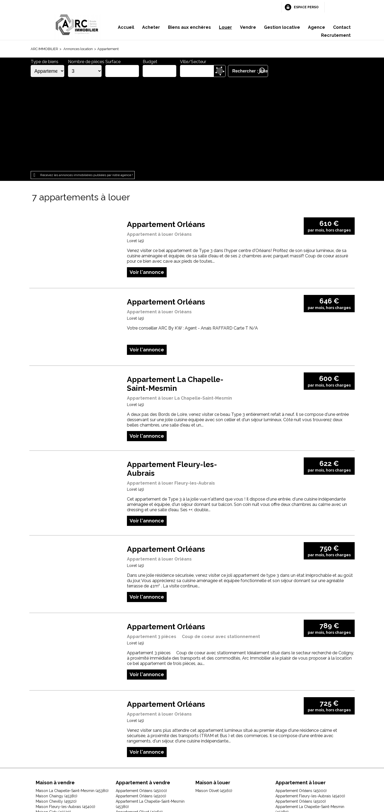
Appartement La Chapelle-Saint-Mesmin (175, 293)
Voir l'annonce (147, 181)
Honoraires (156, 778)
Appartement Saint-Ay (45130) (300, 727)
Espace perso (306, 7)
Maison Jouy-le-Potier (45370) (61, 737)
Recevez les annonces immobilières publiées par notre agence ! (86, 84)
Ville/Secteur (193, 61)
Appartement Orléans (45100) (141, 705)
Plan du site (184, 778)
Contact (342, 27)
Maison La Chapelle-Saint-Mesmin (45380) (72, 700)
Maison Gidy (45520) (53, 721)
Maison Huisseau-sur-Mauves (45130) (67, 727)
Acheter (151, 27)
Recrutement (336, 35)
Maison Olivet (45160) (54, 743)
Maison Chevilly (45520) (56, 711)
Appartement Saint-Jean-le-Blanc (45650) (310, 743)
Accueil (126, 27)
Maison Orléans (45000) (56, 748)
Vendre (248, 27)
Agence (316, 27)
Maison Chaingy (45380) (56, 705)
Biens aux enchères (189, 27)
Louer (225, 27)
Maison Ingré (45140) (53, 732)
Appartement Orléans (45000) (141, 700)
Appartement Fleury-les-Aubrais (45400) (310, 705)
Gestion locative (282, 27)
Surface (113, 61)
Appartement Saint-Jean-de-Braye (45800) (152, 727)
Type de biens (44, 61)
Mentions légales (122, 778)
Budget (150, 61)
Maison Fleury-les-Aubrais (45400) (65, 716)
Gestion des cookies (255, 778)
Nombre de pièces (86, 61)
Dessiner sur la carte (220, 71)
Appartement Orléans (166, 133)
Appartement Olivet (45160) (139, 721)
